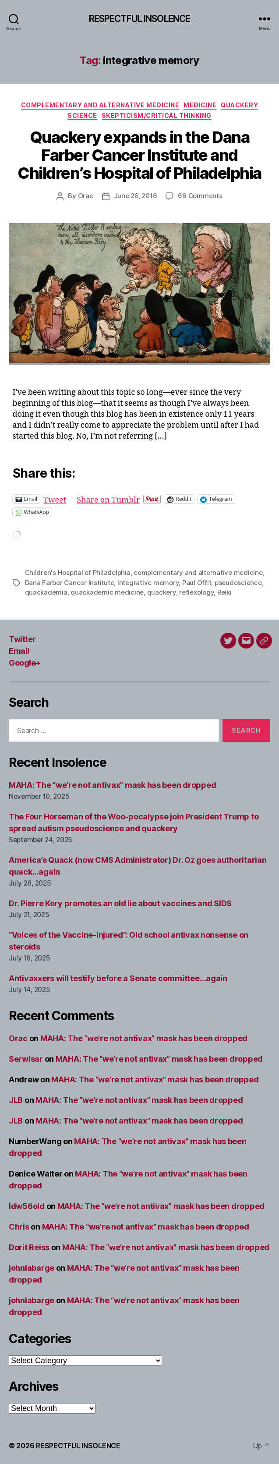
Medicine (200, 105)
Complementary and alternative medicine (100, 105)
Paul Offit (196, 582)
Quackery (239, 105)
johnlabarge (31, 1268)
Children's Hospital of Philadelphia (78, 572)
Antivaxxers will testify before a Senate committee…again (118, 978)
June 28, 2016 (135, 195)
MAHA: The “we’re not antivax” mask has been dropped (112, 785)
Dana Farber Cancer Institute (69, 582)
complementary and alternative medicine (198, 572)
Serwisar (26, 1058)
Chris (19, 1226)
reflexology (196, 592)
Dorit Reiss (29, 1247)
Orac (85, 195)
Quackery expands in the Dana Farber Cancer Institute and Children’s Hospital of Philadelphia (139, 155)
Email (19, 651)
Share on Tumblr (108, 499)
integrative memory (148, 582)
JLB (16, 1100)
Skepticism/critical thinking (157, 115)
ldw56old (27, 1206)
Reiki (224, 592)
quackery (161, 592)
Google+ (25, 662)
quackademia (46, 592)
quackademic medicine (107, 592)
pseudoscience (238, 582)
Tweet (54, 499)
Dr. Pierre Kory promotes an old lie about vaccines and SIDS (120, 903)
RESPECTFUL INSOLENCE (140, 18)
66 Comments (200, 195)
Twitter (22, 639)
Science (82, 115)
